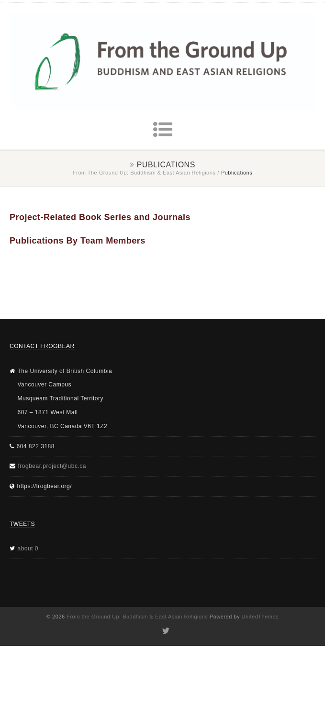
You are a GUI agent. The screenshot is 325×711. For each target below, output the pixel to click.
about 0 (28, 548)
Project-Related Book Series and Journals (100, 217)
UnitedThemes (260, 616)
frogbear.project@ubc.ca (52, 466)
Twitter (165, 631)
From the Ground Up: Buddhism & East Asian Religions (144, 172)
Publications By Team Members (78, 240)
